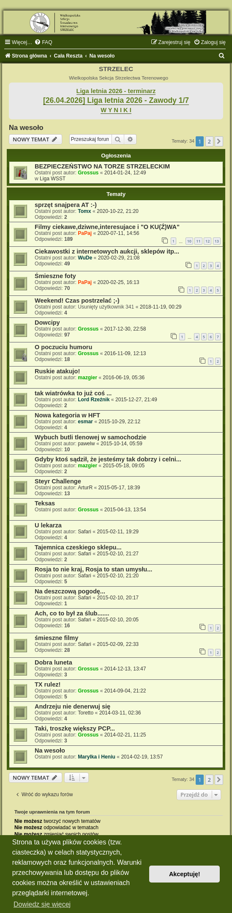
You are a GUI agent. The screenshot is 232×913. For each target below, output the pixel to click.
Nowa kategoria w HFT (67, 415)
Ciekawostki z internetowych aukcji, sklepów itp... (107, 251)
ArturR (85, 488)
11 (198, 241)
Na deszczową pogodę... (70, 591)
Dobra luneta (53, 662)
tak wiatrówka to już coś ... (73, 393)
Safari (84, 532)
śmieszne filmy (56, 637)
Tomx (84, 211)
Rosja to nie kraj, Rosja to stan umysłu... (93, 569)
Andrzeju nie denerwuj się (72, 706)
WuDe (85, 258)
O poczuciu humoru (63, 347)
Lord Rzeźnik (93, 400)
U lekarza (48, 525)
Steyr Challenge (58, 481)
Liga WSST (53, 179)
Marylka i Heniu (96, 757)
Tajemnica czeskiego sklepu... (78, 547)
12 (207, 241)
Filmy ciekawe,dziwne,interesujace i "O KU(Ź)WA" (107, 226)
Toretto (85, 713)
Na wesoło (26, 127)
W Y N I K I (116, 110)
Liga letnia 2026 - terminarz (116, 91)
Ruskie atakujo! (57, 371)
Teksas (45, 503)
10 (189, 241)
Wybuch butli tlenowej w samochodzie (90, 437)
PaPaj (85, 233)
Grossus (88, 173)
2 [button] (209, 141)
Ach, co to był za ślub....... (72, 613)
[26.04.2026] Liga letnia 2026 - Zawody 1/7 (116, 100)
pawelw (86, 444)
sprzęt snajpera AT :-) (66, 204)
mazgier (87, 378)
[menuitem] (43, 42)
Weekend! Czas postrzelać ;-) (77, 300)
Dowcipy (47, 322)
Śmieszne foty (55, 276)
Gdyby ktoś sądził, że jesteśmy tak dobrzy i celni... (108, 459)
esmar (85, 422)
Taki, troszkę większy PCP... (75, 728)
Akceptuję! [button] (184, 874)
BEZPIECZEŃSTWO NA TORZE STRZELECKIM (102, 166)
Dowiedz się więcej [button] (42, 904)
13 (217, 241)
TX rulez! (47, 684)
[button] (219, 141)
